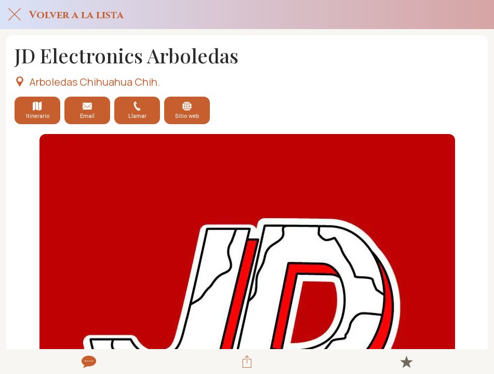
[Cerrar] (14, 14)
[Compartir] (246, 361)
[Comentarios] (87, 361)
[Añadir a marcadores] (406, 361)
